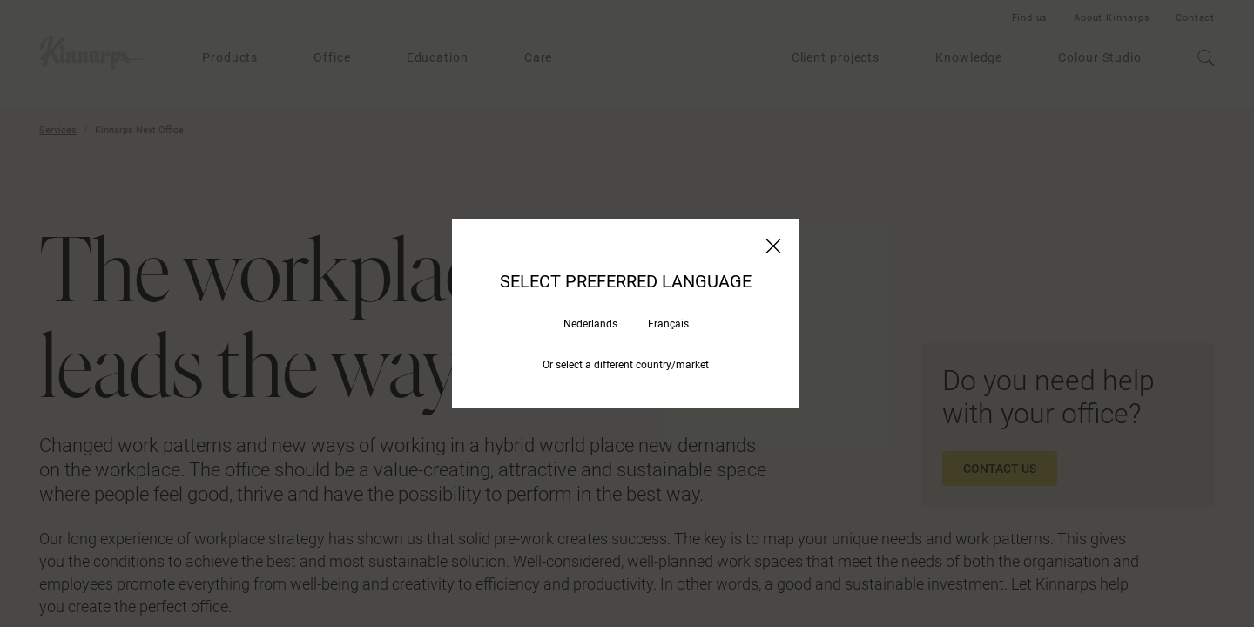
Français (668, 324)
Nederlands (590, 324)
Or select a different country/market (626, 365)
